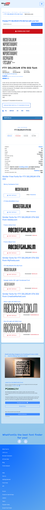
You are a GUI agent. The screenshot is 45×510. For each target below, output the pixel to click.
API (3, 486)
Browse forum (22, 406)
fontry (27, 110)
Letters (4, 498)
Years (3, 501)
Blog (3, 462)
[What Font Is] (5, 3)
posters (26, 167)
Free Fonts (5, 482)
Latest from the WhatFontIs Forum (14, 382)
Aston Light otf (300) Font (12, 301)
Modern (41, 146)
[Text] (16, 24)
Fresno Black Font (9, 242)
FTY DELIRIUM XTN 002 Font (13, 265)
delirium (12, 110)
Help (3, 472)
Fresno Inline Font (10, 225)
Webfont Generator (22, 414)
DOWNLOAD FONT (22, 31)
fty (6, 110)
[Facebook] (19, 441)
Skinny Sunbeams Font (11, 184)
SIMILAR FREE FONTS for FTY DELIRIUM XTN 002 (16, 105)
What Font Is (5, 449)
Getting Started (6, 479)
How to (4, 476)
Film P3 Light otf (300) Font (12, 321)
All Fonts (15, 12)
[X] (25, 441)
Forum (4, 491)
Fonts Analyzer (6, 466)
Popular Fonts (6, 504)
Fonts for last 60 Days (8, 494)
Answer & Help (16, 385)
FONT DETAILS (11, 195)
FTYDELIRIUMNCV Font (11, 201)
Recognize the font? (22, 402)
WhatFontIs (6, 12)
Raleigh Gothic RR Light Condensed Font (17, 280)
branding (21, 167)
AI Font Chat (5, 459)
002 (22, 110)
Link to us (4, 452)
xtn (17, 110)
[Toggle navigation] (42, 4)
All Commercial (25, 12)
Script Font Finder (7, 508)
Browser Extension (7, 455)
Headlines (36, 170)
